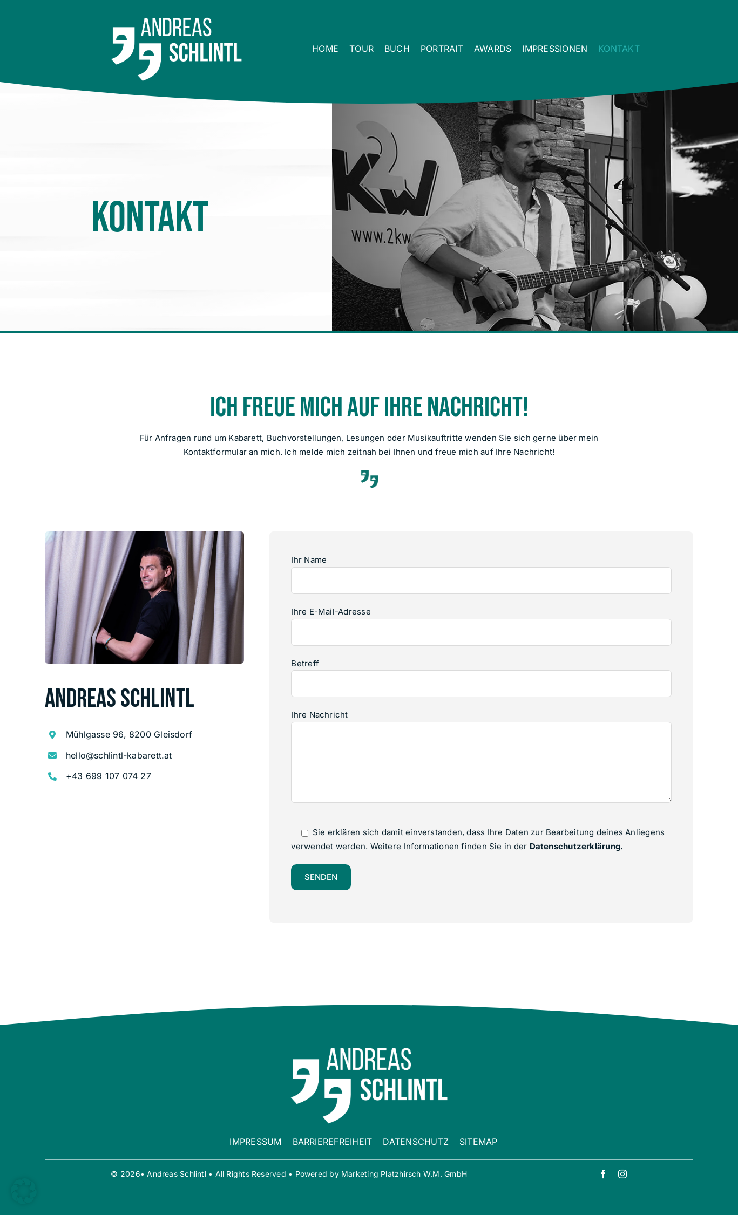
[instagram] (622, 1174)
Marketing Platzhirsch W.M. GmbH (404, 1173)
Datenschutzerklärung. (577, 846)
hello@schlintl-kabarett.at (119, 755)
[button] (24, 1191)
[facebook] (603, 1174)
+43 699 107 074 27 (108, 775)
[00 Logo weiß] (176, 20)
